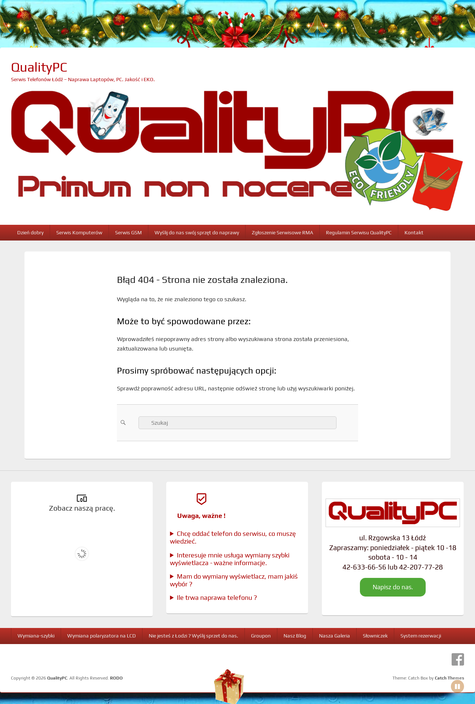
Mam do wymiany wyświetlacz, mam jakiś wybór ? (234, 580)
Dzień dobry (30, 232)
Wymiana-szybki (36, 636)
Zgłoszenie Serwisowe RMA (282, 232)
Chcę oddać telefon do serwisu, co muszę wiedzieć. (233, 537)
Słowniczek (375, 636)
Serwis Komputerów (79, 232)
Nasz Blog (295, 636)
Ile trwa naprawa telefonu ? (217, 597)
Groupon (261, 636)
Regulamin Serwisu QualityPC (359, 232)
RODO (116, 678)
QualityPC (39, 67)
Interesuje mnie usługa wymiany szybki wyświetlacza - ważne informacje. (229, 559)
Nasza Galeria (334, 636)
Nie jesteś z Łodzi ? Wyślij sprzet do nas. (193, 636)
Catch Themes (449, 678)
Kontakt (413, 232)
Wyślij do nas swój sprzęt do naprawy (197, 232)
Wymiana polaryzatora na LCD (101, 636)
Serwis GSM (128, 232)
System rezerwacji (420, 636)
